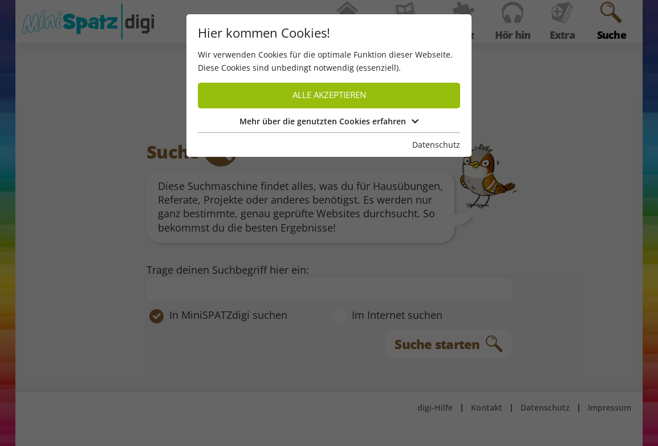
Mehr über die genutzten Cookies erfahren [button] (329, 121)
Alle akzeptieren (329, 95)
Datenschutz (436, 144)
